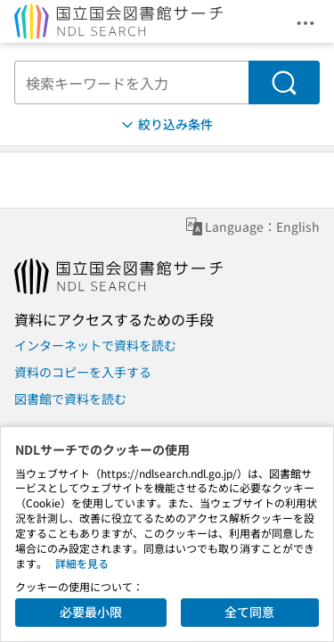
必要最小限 (91, 612)
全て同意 (249, 612)
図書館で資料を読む (70, 398)
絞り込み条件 (165, 124)
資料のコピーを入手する (82, 372)
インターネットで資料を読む (95, 345)
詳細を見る (82, 563)
